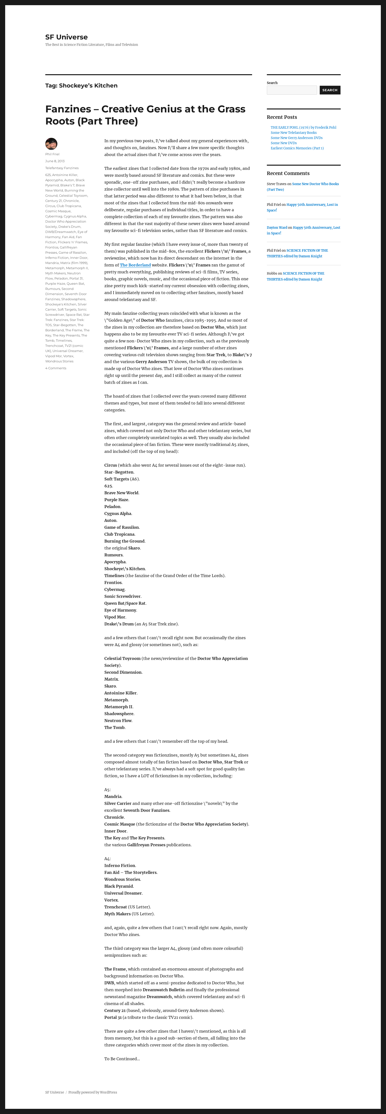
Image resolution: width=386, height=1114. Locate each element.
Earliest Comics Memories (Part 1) (297, 148)
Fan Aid (68, 237)
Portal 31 (76, 278)
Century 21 (53, 201)
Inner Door (78, 258)
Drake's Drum (69, 227)
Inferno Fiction (57, 258)
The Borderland (135, 265)
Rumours (52, 289)
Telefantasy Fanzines (62, 168)
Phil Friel (52, 154)
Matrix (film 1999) (73, 263)
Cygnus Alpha (75, 216)
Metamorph (54, 268)
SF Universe (66, 37)
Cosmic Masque (58, 211)
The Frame (73, 330)
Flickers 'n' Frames (72, 242)
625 (48, 175)
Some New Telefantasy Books (294, 133)
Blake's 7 (67, 185)
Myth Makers (55, 273)
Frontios (51, 247)
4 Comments (55, 368)
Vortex (68, 356)
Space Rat (74, 315)
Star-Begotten (64, 325)
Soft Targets (67, 309)
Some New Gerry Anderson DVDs (297, 138)
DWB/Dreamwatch (60, 232)
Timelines (64, 340)
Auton (69, 180)
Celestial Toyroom (73, 195)
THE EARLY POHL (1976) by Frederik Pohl (303, 127)
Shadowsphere (73, 299)
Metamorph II (77, 268)
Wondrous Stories (59, 361)
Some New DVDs (284, 143)
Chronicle (71, 201)
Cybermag (53, 216)
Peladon (61, 278)
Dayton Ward (277, 228)
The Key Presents (66, 335)
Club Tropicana (69, 206)
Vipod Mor (53, 356)
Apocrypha (54, 180)
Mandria (52, 263)
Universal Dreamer (67, 351)
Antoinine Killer (64, 175)
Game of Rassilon (72, 252)
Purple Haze (55, 283)
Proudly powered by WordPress (92, 1092)
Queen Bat (75, 283)
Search (272, 83)
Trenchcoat (54, 346)
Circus (50, 206)
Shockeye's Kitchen (60, 304)
